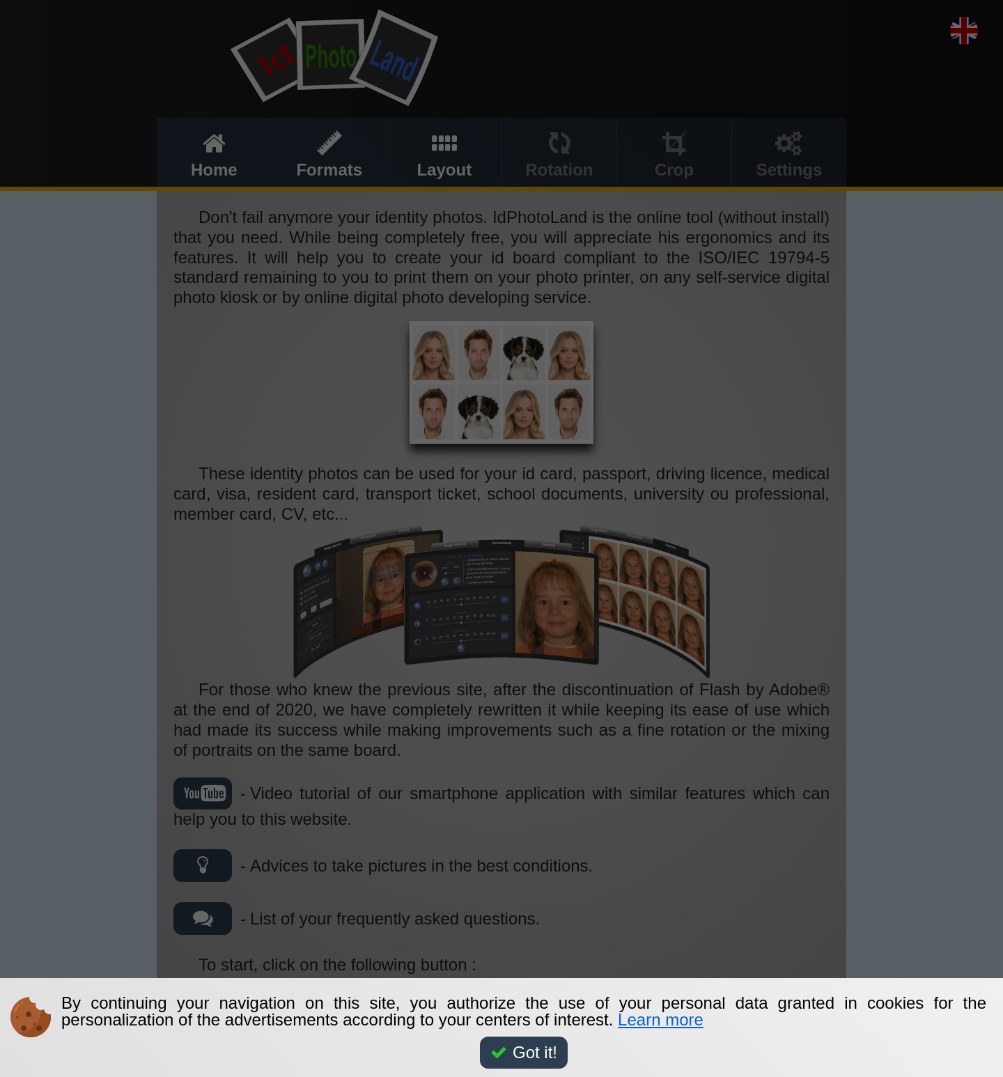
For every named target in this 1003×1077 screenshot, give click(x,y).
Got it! (523, 1052)
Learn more (660, 1019)
